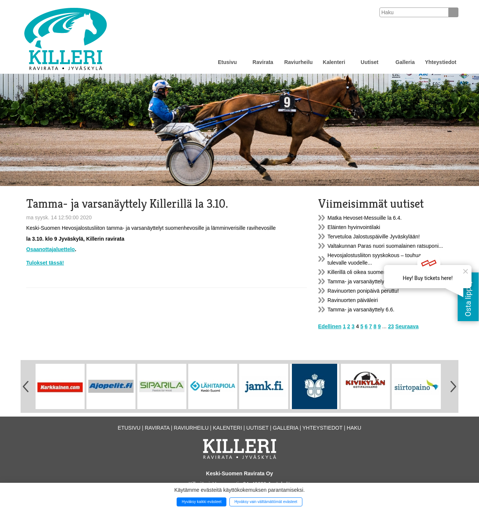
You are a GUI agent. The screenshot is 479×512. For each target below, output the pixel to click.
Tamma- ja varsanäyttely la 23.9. (365, 281)
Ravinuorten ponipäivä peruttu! (363, 291)
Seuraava (406, 326)
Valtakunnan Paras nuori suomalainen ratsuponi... (385, 246)
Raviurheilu (298, 62)
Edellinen (329, 326)
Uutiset (369, 62)
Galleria (405, 62)
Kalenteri (334, 62)
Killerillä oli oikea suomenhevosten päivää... (378, 272)
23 (391, 326)
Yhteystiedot (440, 62)
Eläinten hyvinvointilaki (353, 227)
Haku (354, 428)
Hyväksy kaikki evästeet (202, 502)
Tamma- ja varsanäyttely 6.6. (360, 310)
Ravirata (263, 62)
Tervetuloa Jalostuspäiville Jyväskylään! (373, 237)
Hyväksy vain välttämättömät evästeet (265, 502)
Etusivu (227, 62)
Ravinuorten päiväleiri (352, 300)
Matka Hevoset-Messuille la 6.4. (364, 218)
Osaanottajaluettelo (50, 249)
